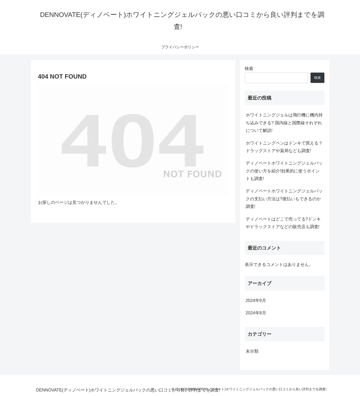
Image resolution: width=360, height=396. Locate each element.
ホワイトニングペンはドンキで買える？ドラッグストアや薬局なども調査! (284, 147)
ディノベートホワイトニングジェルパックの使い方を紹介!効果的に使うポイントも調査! (284, 171)
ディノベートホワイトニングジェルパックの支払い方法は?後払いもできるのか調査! (284, 199)
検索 (249, 68)
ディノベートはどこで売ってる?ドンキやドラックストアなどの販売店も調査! (283, 223)
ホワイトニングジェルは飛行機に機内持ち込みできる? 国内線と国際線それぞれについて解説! (284, 123)
